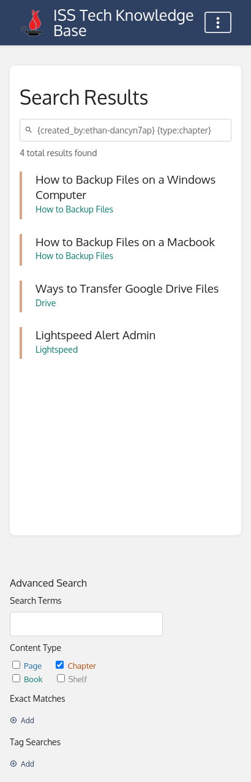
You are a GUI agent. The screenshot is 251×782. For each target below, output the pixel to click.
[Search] (30, 130)
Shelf (72, 679)
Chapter (76, 665)
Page (27, 665)
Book (28, 679)
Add (22, 720)
